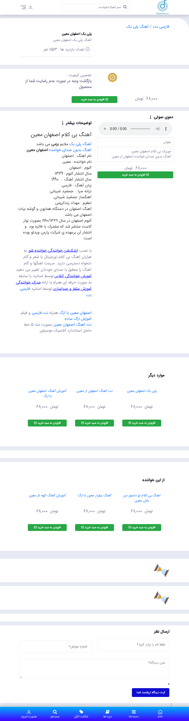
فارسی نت (160, 27)
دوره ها (107, 714)
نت (37, 325)
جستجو (55, 714)
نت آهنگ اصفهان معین (72, 325)
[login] (30, 8)
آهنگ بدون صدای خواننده (70, 150)
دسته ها (134, 714)
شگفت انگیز (81, 714)
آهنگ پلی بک (137, 27)
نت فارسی (40, 313)
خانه (160, 714)
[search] (125, 7)
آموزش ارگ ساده (78, 319)
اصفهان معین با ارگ (75, 313)
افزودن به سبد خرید (94, 99)
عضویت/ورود (29, 714)
